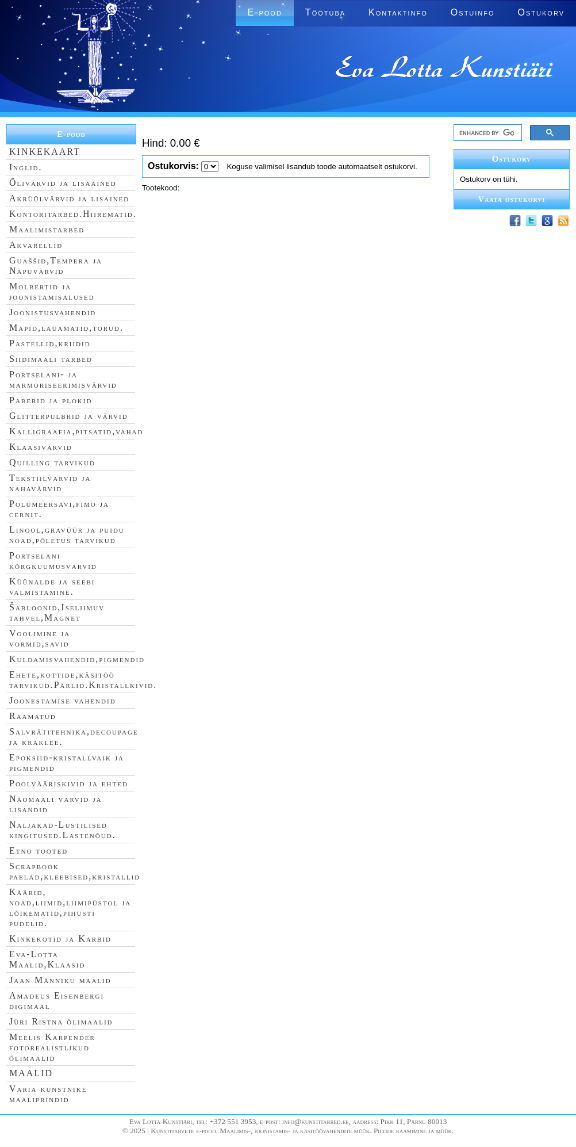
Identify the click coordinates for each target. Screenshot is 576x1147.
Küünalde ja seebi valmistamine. (52, 586)
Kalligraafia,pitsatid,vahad (76, 431)
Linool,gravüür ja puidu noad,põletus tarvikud (67, 535)
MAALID (31, 1073)
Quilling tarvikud (52, 462)
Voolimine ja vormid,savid (39, 638)
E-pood (264, 12)
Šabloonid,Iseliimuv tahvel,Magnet (57, 612)
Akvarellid (36, 245)
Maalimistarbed (47, 229)
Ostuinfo (473, 12)
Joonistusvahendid (52, 312)
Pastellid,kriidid (50, 343)
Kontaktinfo (398, 12)
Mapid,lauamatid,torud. (66, 327)
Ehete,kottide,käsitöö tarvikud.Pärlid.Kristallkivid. (83, 680)
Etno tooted (38, 850)
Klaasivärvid (40, 447)
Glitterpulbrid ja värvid (68, 415)
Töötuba (325, 12)
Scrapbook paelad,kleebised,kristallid (74, 871)
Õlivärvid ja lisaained (63, 183)
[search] (486, 133)
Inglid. (26, 167)
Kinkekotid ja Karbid (60, 938)
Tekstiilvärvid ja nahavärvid (50, 483)
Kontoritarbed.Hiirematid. (73, 214)
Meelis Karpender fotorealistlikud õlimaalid (52, 1047)
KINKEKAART (44, 151)
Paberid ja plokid (50, 400)
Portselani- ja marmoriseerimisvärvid (63, 379)
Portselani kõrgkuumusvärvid (53, 560)
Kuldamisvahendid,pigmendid (77, 659)
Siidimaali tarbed (51, 359)
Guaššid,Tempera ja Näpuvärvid (55, 265)
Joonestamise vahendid (62, 700)
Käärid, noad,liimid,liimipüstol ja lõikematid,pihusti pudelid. (70, 907)
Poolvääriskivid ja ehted (68, 783)
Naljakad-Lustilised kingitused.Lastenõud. (62, 830)
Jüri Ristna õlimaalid (61, 1021)
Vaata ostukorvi (512, 199)
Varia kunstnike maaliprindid (48, 1094)
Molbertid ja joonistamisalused (52, 291)
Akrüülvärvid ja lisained (69, 198)
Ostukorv (541, 12)
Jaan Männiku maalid (60, 980)
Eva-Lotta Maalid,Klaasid (47, 959)
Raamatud (32, 716)
